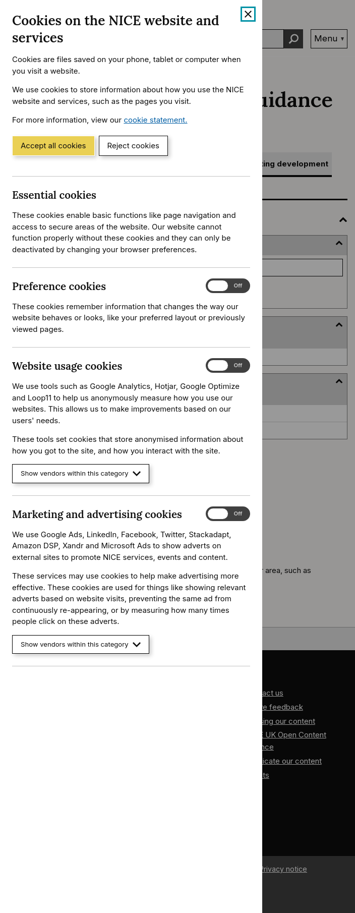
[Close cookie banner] (248, 14)
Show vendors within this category (81, 473)
